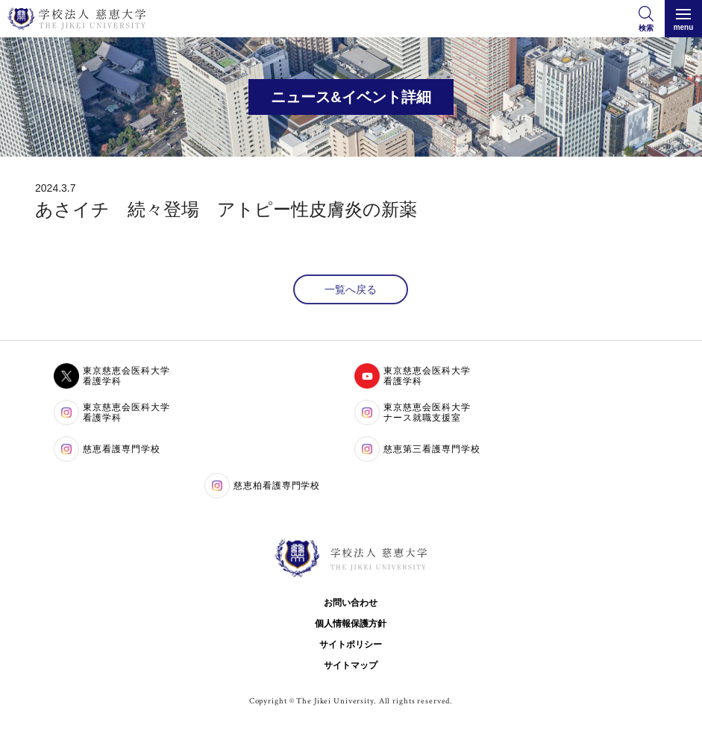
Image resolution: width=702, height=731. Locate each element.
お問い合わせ (350, 602)
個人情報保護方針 (350, 623)
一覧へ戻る (351, 289)
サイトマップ (350, 665)
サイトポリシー (350, 644)
